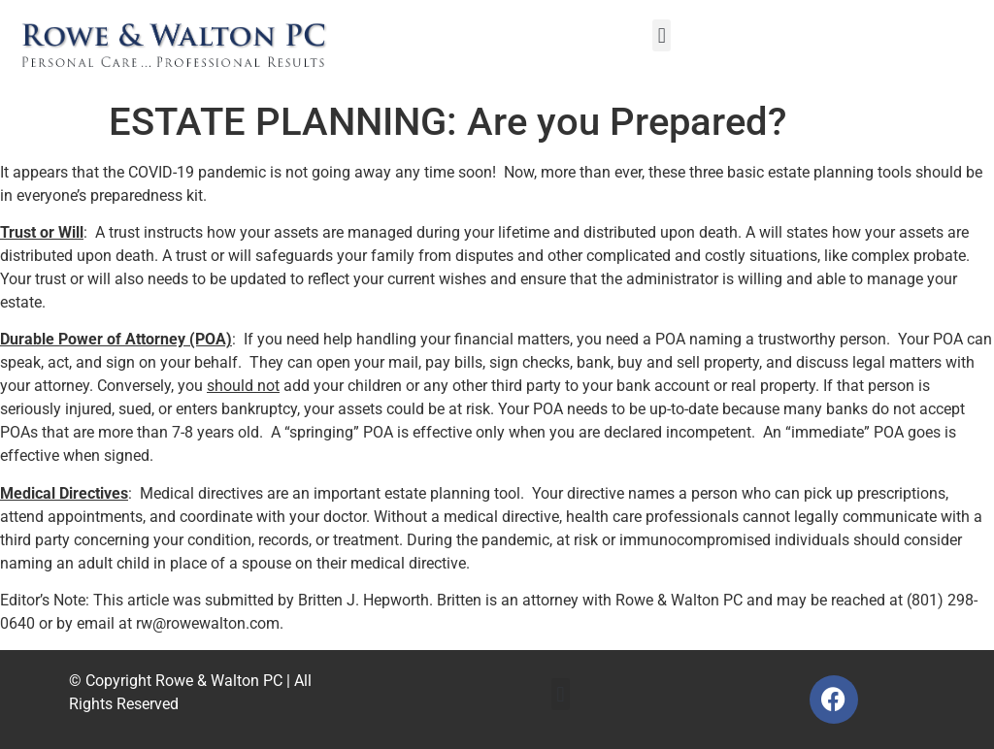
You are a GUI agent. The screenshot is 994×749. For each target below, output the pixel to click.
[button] (661, 35)
